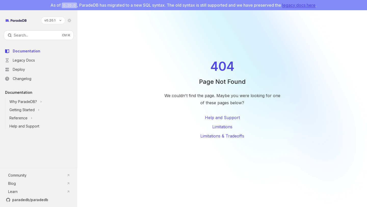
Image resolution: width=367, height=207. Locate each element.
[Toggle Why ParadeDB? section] (43, 102)
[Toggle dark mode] (69, 20)
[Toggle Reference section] (43, 118)
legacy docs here (299, 5)
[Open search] (38, 35)
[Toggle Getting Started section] (43, 110)
